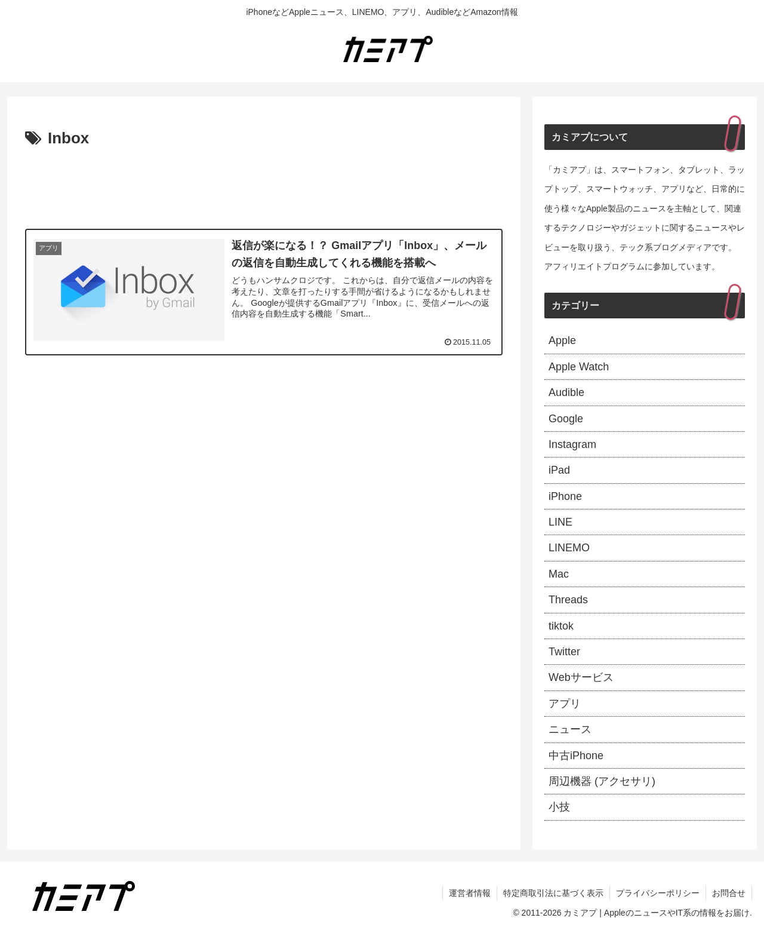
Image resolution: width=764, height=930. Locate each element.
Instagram (572, 444)
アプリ (565, 704)
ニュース (570, 729)
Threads (568, 600)
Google (566, 419)
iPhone (565, 496)
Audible (566, 392)
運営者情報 (470, 893)
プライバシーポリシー (658, 893)
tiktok (561, 626)
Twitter (564, 652)
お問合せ (728, 893)
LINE (560, 522)
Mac (559, 574)
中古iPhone (576, 756)
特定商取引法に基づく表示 (553, 893)
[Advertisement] (264, 185)
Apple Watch (579, 367)
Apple (562, 340)
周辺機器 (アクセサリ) (602, 781)
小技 (559, 807)
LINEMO (569, 548)
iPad (559, 470)
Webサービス (581, 677)
